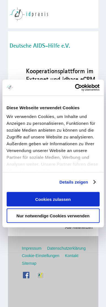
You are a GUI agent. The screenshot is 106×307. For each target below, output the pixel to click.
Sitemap (29, 263)
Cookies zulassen (53, 199)
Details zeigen (73, 182)
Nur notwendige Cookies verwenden (52, 215)
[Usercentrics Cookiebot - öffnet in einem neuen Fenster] (75, 87)
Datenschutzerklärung (66, 248)
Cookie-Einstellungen (40, 255)
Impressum (32, 248)
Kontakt (71, 255)
